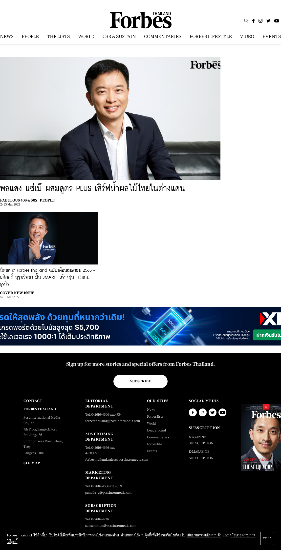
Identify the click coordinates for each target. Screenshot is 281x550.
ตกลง (267, 538)
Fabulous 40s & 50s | (19, 200)
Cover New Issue (17, 293)
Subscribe (140, 381)
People (47, 200)
